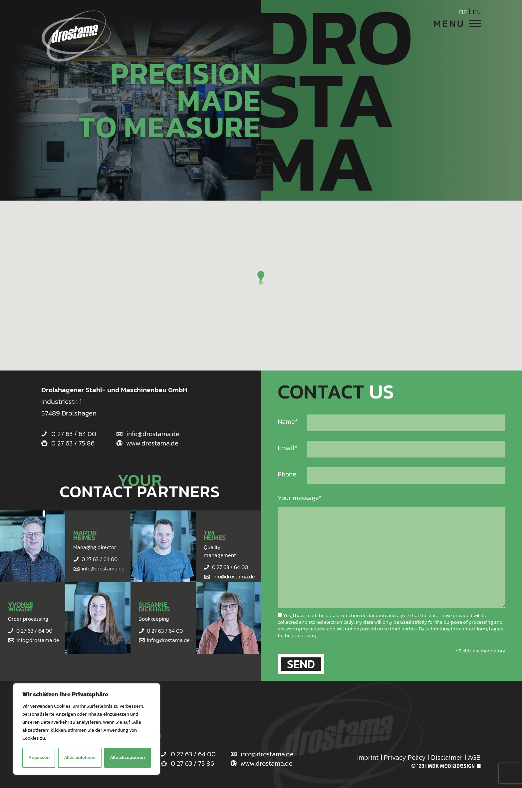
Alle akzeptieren (127, 757)
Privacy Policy (405, 757)
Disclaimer (446, 757)
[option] (261, 100)
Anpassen (39, 757)
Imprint (368, 757)
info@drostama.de (152, 434)
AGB (474, 757)
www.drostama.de (152, 443)
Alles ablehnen (80, 757)
